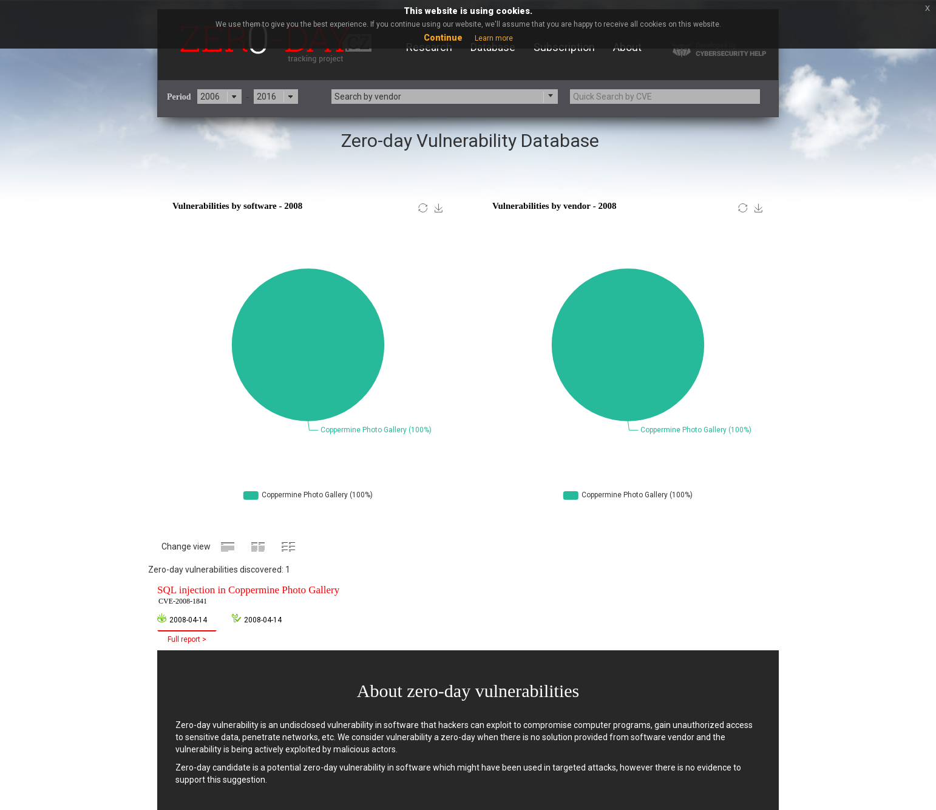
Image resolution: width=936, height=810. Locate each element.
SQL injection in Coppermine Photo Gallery (248, 595)
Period (179, 96)
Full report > (187, 639)
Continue (443, 38)
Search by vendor (367, 96)
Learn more (494, 38)
